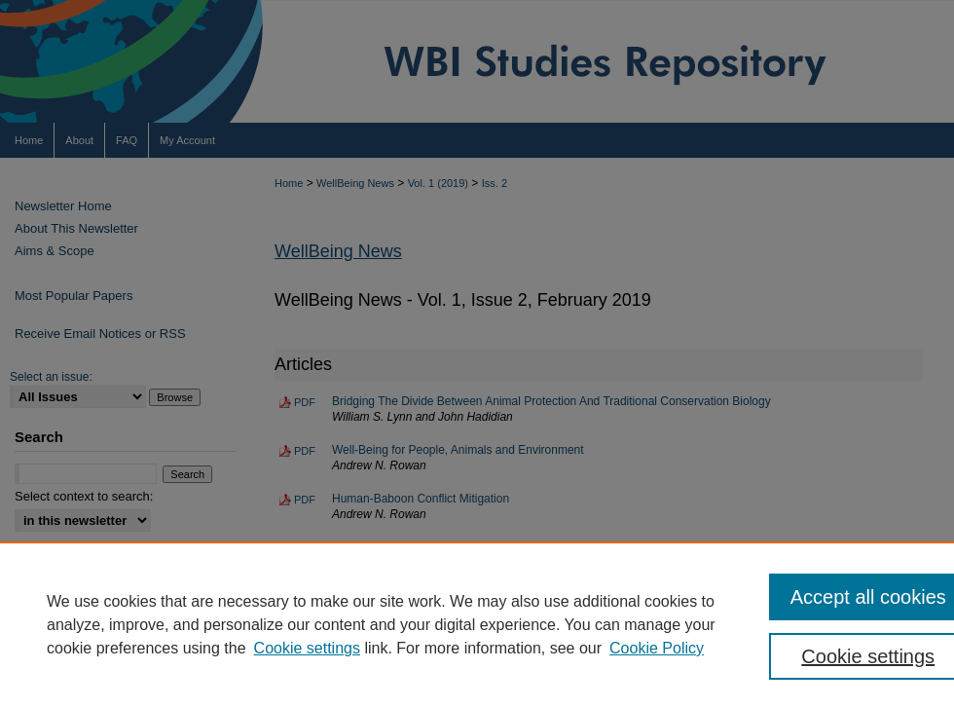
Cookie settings (307, 648)
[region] (477, 624)
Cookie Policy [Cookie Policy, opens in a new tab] (656, 648)
